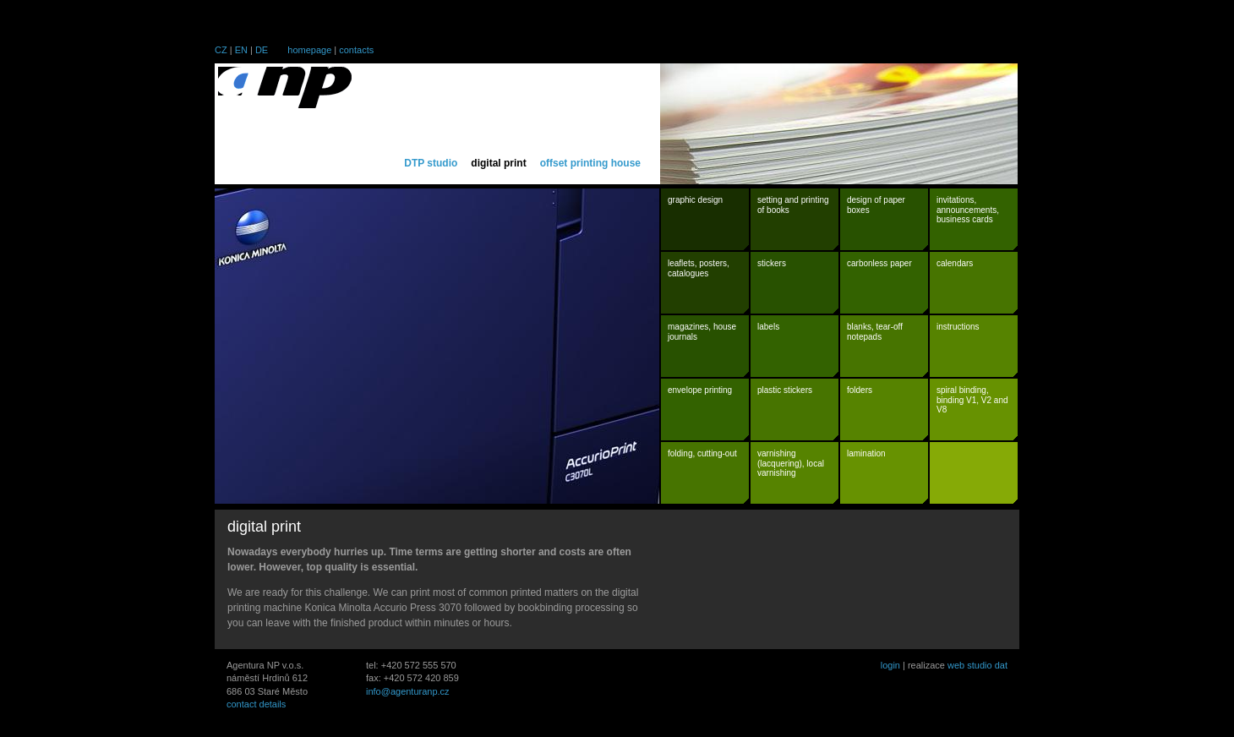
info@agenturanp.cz (408, 691)
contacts (356, 50)
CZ (221, 50)
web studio (969, 665)
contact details (256, 704)
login (890, 665)
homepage (309, 50)
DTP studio (430, 163)
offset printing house (590, 163)
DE (261, 50)
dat (1001, 665)
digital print (498, 163)
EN (241, 50)
